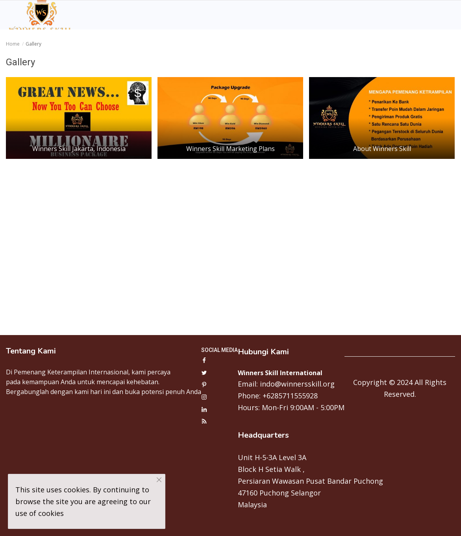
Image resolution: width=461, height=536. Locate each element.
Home (13, 44)
